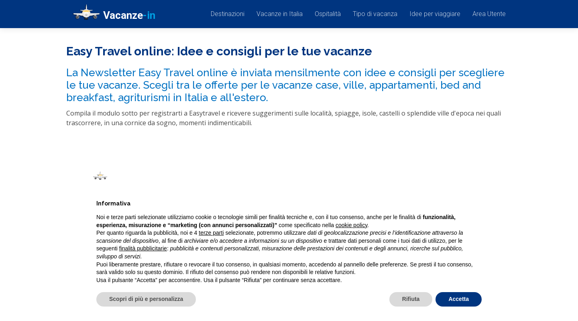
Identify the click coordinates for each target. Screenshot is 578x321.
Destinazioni (227, 14)
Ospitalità (328, 14)
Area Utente (489, 14)
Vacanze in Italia (279, 14)
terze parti (211, 233)
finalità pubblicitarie (143, 248)
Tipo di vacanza (375, 14)
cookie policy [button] (351, 225)
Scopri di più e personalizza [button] (146, 299)
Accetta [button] (458, 299)
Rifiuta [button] (411, 299)
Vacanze (114, 16)
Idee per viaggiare (434, 14)
